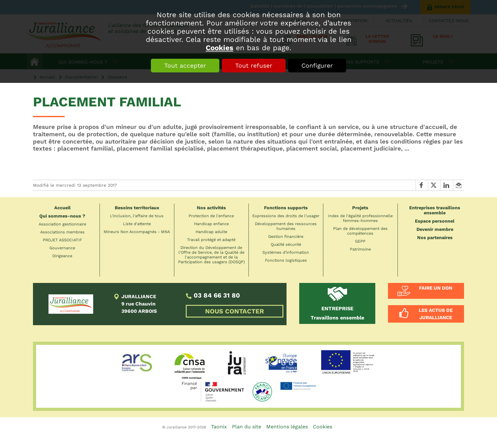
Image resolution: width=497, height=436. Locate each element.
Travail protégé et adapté (211, 239)
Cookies (219, 48)
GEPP (360, 241)
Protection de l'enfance (211, 215)
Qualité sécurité (286, 244)
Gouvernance (62, 247)
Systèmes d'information (285, 252)
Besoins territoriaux (137, 207)
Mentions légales (287, 427)
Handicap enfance (211, 223)
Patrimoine (360, 249)
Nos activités (211, 207)
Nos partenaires (435, 237)
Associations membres (62, 232)
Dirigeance (62, 255)
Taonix (219, 427)
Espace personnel (435, 221)
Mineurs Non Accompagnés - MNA (137, 231)
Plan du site (246, 427)
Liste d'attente (137, 223)
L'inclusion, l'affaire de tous (137, 215)
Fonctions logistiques (286, 260)
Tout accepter (185, 65)
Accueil (62, 207)
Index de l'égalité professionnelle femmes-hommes (360, 218)
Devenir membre (434, 229)
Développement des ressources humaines (286, 226)
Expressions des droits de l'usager (286, 215)
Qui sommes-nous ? (62, 215)
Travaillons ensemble (337, 313)
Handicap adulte (211, 231)
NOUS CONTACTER (234, 311)
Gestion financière (285, 236)
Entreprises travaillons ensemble (434, 210)
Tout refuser (253, 65)
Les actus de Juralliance (436, 313)
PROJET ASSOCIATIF (62, 240)
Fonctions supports (286, 207)
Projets (360, 207)
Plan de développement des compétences (360, 231)
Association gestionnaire (62, 224)
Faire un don (435, 288)
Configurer (317, 65)
